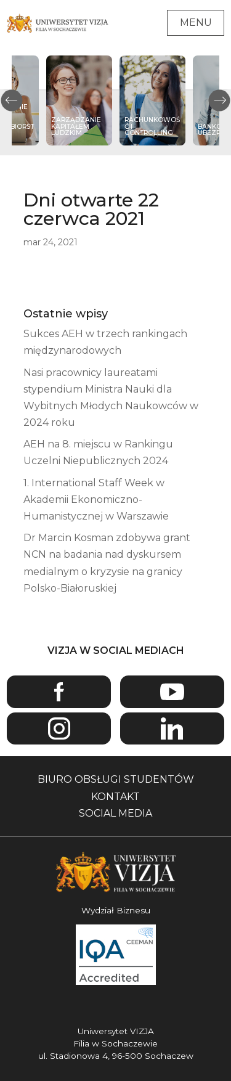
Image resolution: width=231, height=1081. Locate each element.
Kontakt (115, 796)
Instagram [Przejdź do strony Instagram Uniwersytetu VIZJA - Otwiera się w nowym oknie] (59, 728)
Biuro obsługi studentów (116, 779)
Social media (115, 813)
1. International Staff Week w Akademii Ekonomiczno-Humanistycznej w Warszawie (96, 499)
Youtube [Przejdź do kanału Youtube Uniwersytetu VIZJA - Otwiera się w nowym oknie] (172, 691)
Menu (196, 22)
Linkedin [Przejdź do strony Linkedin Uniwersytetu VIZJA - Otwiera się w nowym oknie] (172, 728)
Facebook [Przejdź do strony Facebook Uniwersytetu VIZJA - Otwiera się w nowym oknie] (59, 691)
